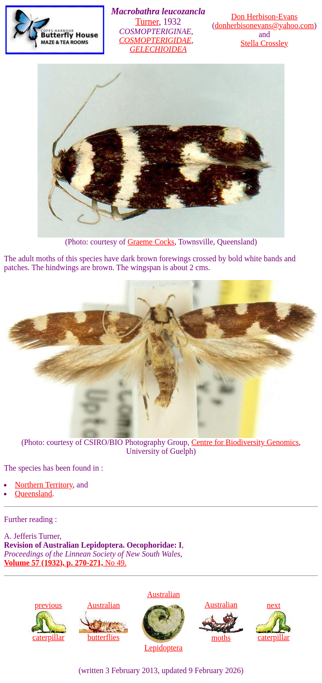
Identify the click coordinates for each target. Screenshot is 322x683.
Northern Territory (44, 485)
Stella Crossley (264, 43)
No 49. (65, 563)
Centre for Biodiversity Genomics (245, 442)
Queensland (33, 493)
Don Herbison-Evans (264, 16)
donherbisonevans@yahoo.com (264, 25)
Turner (147, 22)
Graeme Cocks (150, 242)
